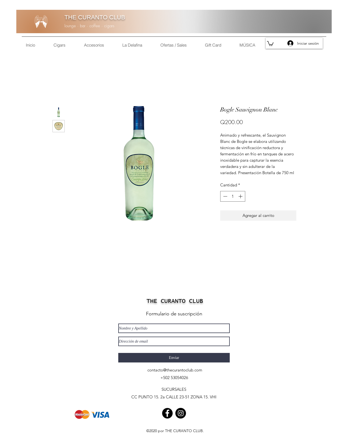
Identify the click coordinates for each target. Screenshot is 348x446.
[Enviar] (174, 357)
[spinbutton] (232, 196)
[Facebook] (167, 413)
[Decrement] (224, 196)
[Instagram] (180, 413)
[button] (270, 43)
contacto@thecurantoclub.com (174, 370)
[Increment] (241, 196)
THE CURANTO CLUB (94, 17)
